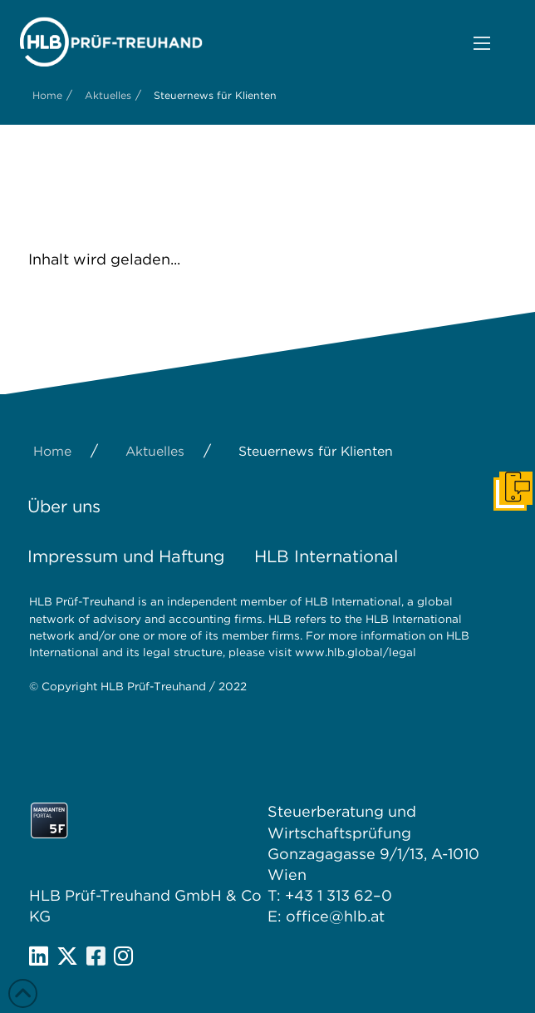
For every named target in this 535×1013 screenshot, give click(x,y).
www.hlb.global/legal (355, 652)
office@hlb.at (335, 916)
